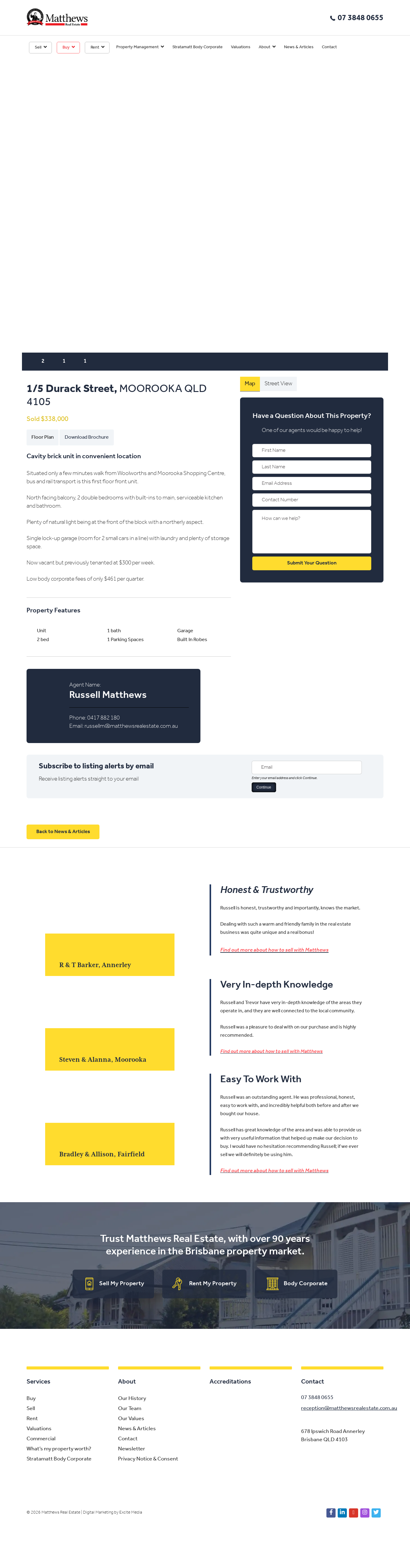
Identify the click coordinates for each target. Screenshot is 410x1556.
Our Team (129, 1410)
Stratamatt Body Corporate (197, 47)
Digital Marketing (98, 1513)
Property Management (137, 47)
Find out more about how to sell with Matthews (274, 950)
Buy (66, 47)
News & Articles (299, 47)
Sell (38, 47)
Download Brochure (87, 437)
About (264, 47)
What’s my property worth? (59, 1450)
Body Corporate (306, 1284)
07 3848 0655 (360, 18)
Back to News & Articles (63, 831)
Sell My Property (121, 1284)
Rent (95, 47)
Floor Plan (42, 437)
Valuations (240, 47)
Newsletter (131, 1450)
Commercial (41, 1440)
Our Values (131, 1420)
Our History (132, 1399)
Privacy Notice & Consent (148, 1460)
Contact (329, 47)
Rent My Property (213, 1284)
